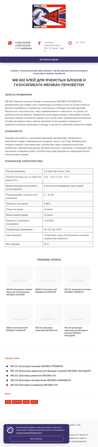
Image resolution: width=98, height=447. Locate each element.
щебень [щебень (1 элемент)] (34, 402)
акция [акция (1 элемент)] (8, 402)
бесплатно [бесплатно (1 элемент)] (17, 402)
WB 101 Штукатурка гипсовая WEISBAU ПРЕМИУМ (36, 366)
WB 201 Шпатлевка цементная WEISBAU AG (33, 375)
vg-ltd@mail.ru (26, 48)
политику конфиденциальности (29, 433)
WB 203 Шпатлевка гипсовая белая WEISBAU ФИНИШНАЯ (40, 380)
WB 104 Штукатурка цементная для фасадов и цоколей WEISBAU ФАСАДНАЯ (50, 371)
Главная (14, 71)
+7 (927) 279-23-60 (22, 42)
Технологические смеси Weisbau (36, 71)
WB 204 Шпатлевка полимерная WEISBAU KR (34, 385)
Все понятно (36, 439)
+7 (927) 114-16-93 (22, 45)
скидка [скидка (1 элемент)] (26, 402)
